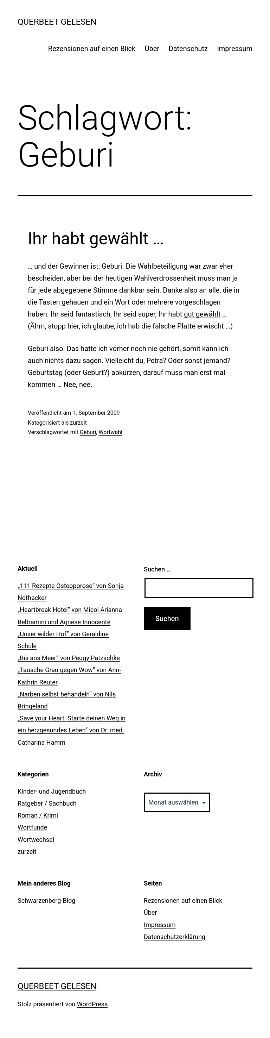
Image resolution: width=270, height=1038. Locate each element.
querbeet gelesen (57, 22)
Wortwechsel (36, 839)
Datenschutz (188, 48)
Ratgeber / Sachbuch (47, 803)
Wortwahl (110, 432)
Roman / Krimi (38, 815)
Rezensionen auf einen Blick (91, 48)
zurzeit (78, 422)
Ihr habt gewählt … (96, 239)
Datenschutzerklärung (174, 936)
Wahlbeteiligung (162, 266)
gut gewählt (202, 314)
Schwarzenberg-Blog (46, 900)
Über (152, 48)
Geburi (88, 432)
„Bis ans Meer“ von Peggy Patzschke (69, 658)
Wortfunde (32, 827)
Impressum (234, 48)
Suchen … (157, 569)
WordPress (92, 1004)
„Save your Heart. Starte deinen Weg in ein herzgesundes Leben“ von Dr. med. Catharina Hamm (72, 730)
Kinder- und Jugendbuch (52, 791)
